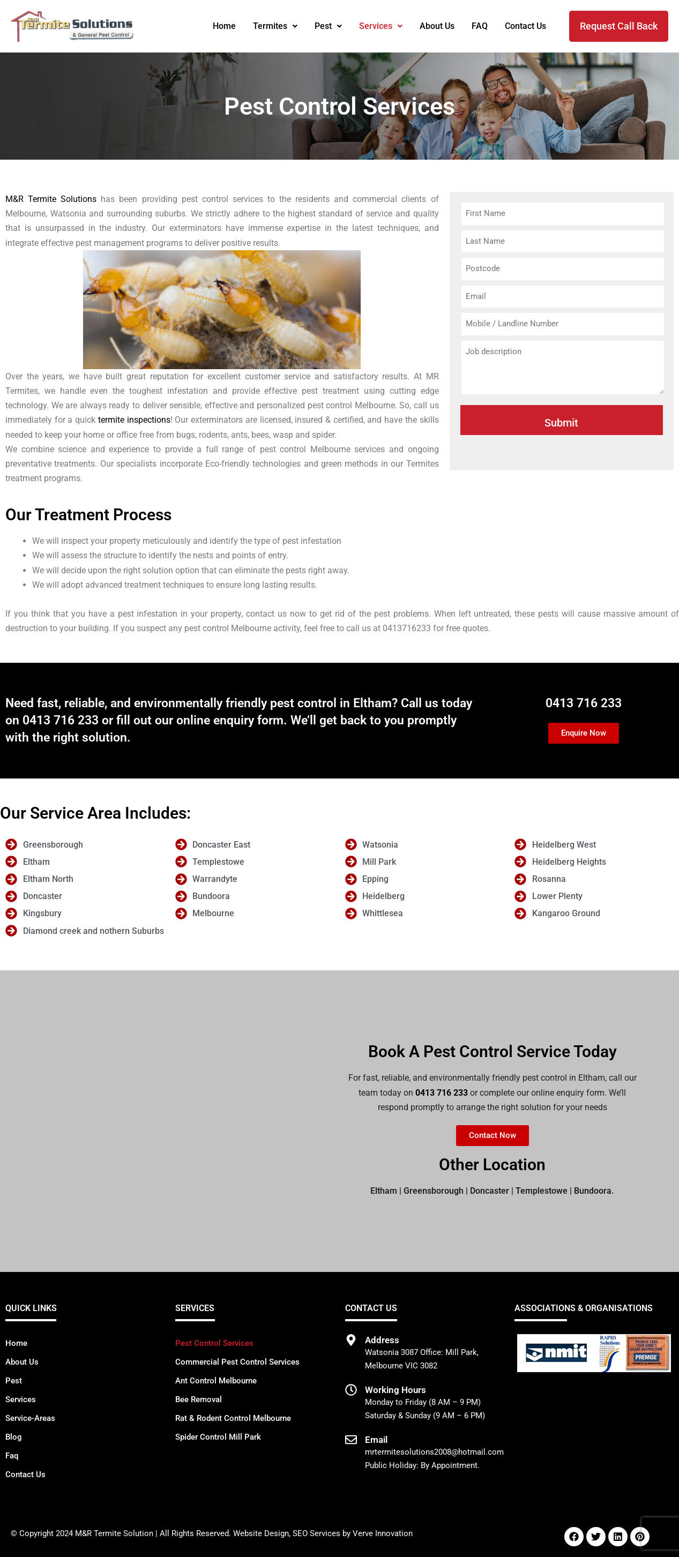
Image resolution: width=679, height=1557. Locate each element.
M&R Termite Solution (114, 1533)
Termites (275, 26)
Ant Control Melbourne (216, 1381)
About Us (437, 26)
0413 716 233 (61, 720)
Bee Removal (198, 1399)
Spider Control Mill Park (218, 1437)
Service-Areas (30, 1418)
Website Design (261, 1533)
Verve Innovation (383, 1533)
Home (224, 26)
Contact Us (525, 26)
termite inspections (134, 420)
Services (380, 26)
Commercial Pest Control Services (237, 1362)
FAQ (480, 26)
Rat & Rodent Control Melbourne (233, 1418)
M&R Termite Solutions (50, 199)
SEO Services (316, 1533)
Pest (328, 26)
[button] (275, 26)
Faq (11, 1456)
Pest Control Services (214, 1343)
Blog (13, 1437)
